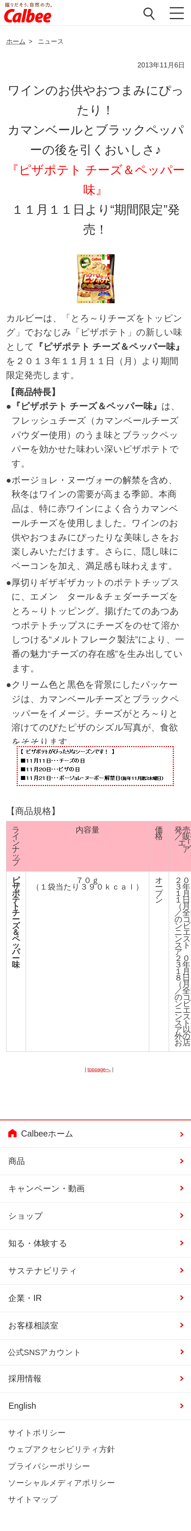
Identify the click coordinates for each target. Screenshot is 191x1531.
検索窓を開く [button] (148, 13)
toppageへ (99, 1069)
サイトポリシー (37, 1432)
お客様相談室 (33, 1325)
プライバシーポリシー (49, 1466)
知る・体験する (37, 1243)
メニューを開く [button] (175, 14)
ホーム (16, 41)
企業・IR (24, 1298)
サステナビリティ (42, 1270)
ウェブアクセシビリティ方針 (61, 1449)
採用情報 (24, 1378)
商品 (16, 1161)
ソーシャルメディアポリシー (61, 1482)
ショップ (25, 1216)
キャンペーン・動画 (46, 1188)
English (22, 1406)
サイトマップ (33, 1499)
